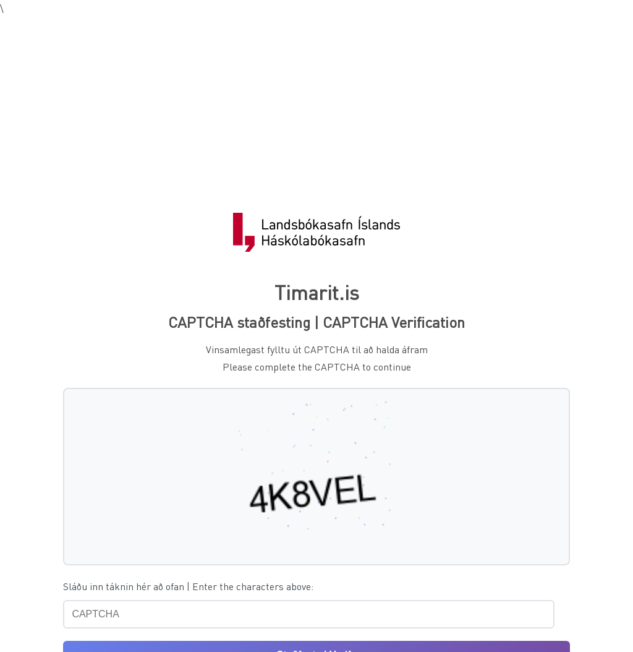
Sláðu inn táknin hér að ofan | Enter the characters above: (188, 586)
